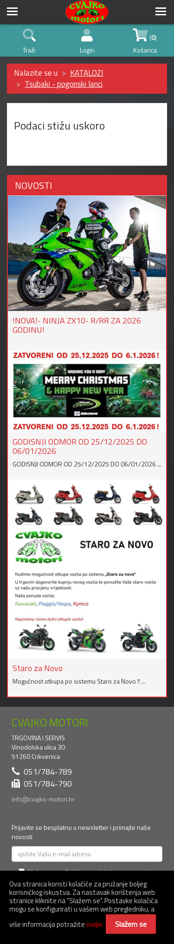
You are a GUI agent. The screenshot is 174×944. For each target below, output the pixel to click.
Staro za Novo (38, 668)
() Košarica (145, 42)
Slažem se (131, 924)
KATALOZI (86, 73)
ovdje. (94, 924)
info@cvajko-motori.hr (43, 799)
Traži (29, 42)
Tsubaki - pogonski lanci (64, 84)
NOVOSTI (33, 185)
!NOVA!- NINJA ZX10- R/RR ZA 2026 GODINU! (77, 325)
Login (87, 42)
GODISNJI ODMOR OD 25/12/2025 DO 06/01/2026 (80, 446)
